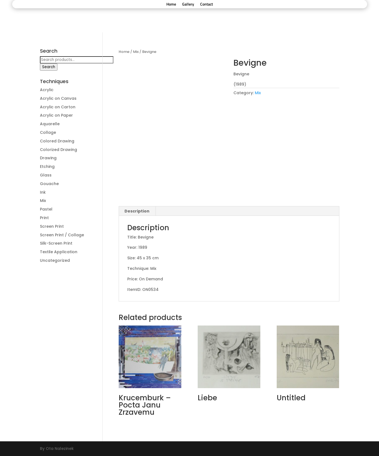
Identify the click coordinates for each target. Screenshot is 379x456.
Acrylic (47, 90)
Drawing (48, 158)
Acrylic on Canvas (58, 98)
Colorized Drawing (58, 149)
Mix (136, 51)
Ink (43, 192)
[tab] (137, 211)
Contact (206, 4)
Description (136, 211)
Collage (48, 132)
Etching (47, 166)
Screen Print (52, 226)
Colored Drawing (57, 141)
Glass (46, 175)
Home (171, 4)
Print (44, 218)
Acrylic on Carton (57, 107)
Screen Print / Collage (62, 235)
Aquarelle (50, 124)
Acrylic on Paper (56, 115)
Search (48, 67)
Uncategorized (55, 260)
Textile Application (58, 252)
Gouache (49, 183)
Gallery (188, 4)
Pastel (46, 209)
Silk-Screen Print (56, 243)
